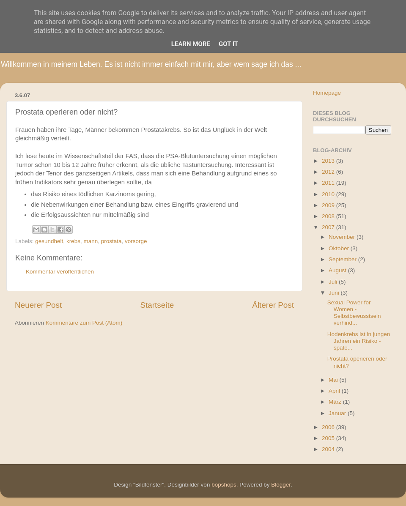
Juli (334, 282)
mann (90, 241)
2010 (329, 194)
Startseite (157, 305)
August (338, 270)
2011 (329, 183)
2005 (329, 438)
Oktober (340, 248)
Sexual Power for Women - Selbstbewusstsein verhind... (354, 312)
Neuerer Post (38, 305)
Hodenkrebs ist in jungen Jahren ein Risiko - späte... (358, 341)
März (336, 402)
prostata (111, 241)
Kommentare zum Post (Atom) (84, 323)
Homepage (327, 93)
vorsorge (136, 241)
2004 (329, 449)
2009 (329, 205)
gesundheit (49, 241)
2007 (329, 227)
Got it (228, 44)
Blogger (281, 484)
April (335, 391)
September (343, 259)
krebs (73, 241)
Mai (334, 380)
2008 (329, 216)
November (343, 237)
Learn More (190, 44)
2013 (329, 161)
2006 (329, 427)
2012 (329, 172)
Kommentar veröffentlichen (60, 271)
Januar (338, 413)
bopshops (223, 484)
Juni (335, 293)
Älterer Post (273, 305)
